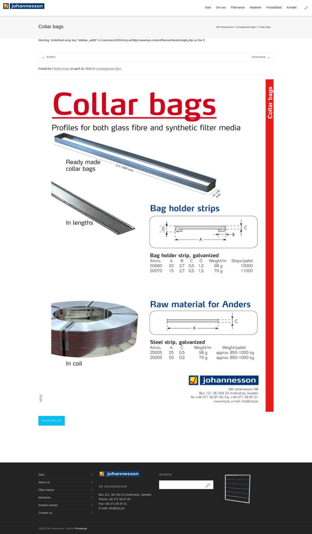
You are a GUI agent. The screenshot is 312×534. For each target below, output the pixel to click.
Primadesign (80, 528)
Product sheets (48, 505)
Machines (44, 497)
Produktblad (274, 7)
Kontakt (292, 7)
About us (44, 482)
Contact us (45, 512)
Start (208, 7)
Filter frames (46, 490)
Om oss (221, 7)
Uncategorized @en (108, 68)
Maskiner (255, 7)
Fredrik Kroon (61, 68)
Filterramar (238, 7)
